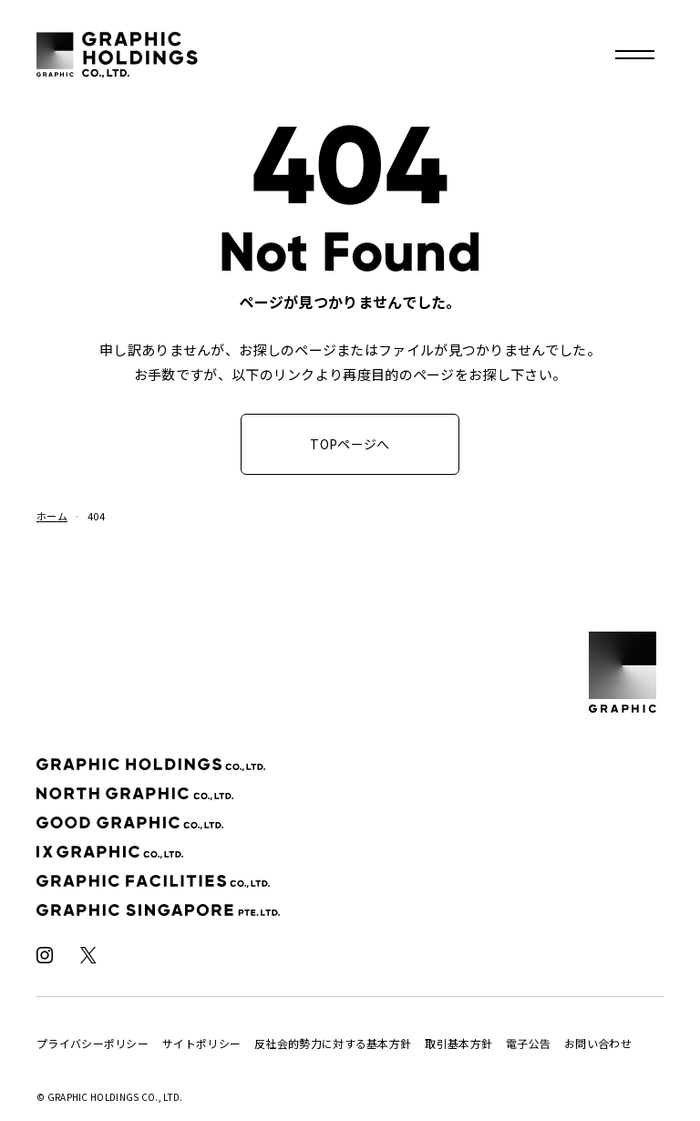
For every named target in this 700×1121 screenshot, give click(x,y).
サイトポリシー (201, 1043)
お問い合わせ (598, 1043)
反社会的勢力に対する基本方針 (332, 1043)
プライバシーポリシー (92, 1043)
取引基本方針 (458, 1043)
